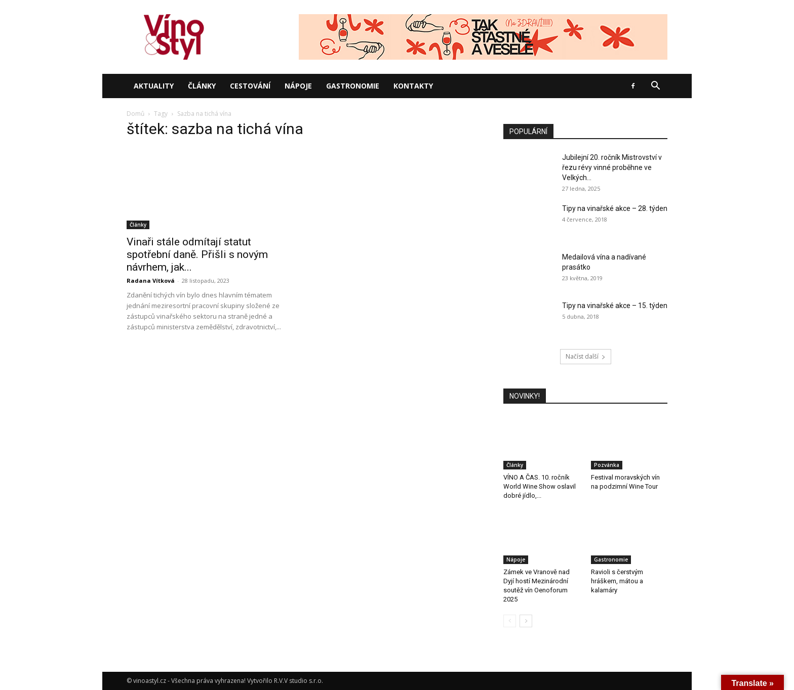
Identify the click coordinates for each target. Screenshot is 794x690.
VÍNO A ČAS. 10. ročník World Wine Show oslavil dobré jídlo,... (539, 486)
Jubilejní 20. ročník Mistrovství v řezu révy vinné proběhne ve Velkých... (612, 167)
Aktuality (154, 86)
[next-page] (526, 621)
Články (202, 86)
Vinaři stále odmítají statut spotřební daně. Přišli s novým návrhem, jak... (197, 254)
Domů (135, 113)
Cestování (250, 86)
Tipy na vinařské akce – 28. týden (614, 208)
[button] (655, 87)
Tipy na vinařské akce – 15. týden (614, 305)
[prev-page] (509, 621)
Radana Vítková (151, 280)
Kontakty (413, 86)
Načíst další (586, 356)
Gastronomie (352, 86)
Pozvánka (606, 464)
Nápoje (298, 86)
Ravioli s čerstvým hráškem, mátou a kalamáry (617, 581)
